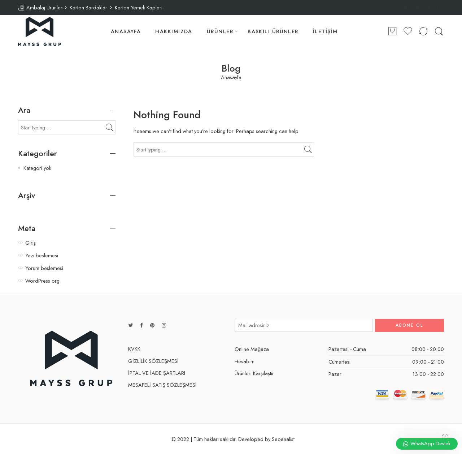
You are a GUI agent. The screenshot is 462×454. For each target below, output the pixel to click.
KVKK (134, 348)
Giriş (30, 243)
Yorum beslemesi (44, 268)
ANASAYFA (126, 31)
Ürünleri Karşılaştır (254, 373)
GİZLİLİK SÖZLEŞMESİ (153, 361)
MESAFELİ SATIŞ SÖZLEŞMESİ (162, 385)
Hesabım (244, 361)
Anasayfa (231, 77)
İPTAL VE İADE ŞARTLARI (156, 373)
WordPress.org (42, 280)
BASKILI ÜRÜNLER (273, 31)
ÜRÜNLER (220, 31)
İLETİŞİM (325, 31)
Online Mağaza (252, 349)
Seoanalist (283, 439)
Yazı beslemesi (41, 255)
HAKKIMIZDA (173, 31)
